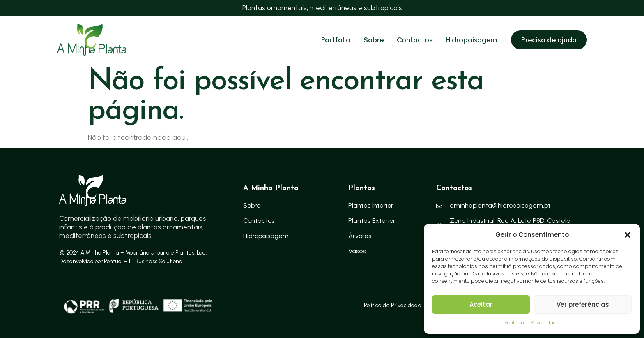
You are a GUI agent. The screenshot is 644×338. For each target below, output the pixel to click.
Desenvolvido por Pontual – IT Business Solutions (120, 261)
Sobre (373, 39)
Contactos (414, 39)
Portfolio (335, 39)
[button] (627, 235)
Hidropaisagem (471, 39)
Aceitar (480, 304)
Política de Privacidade (531, 322)
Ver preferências (583, 304)
